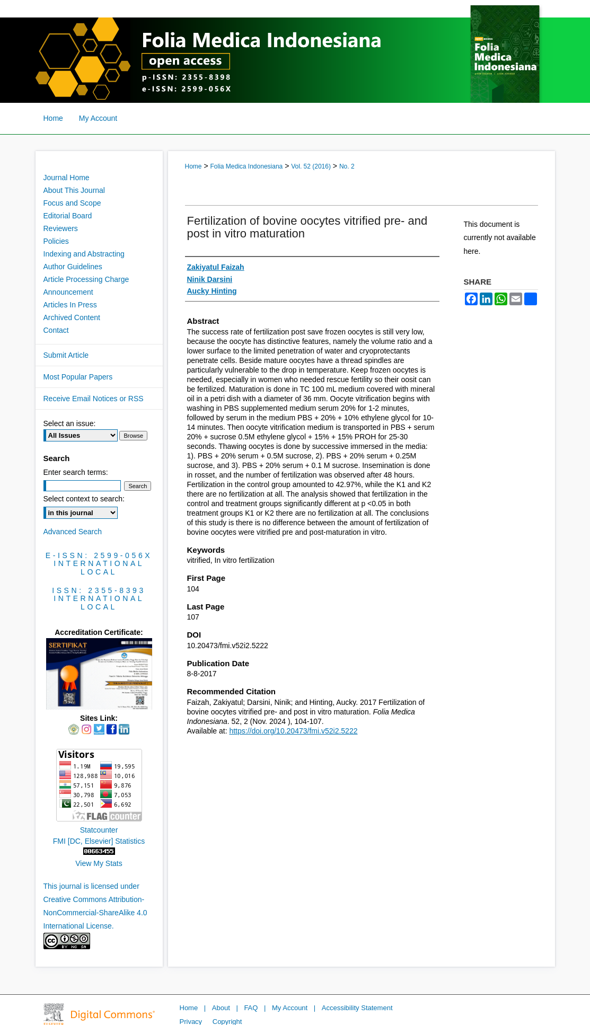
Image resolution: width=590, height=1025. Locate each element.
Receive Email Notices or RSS (93, 398)
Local (99, 572)
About (221, 1008)
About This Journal (74, 190)
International (99, 563)
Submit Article (66, 355)
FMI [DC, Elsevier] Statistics (99, 841)
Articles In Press (70, 305)
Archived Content (71, 317)
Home (193, 166)
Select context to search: (84, 498)
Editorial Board (67, 215)
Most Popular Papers (78, 377)
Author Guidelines (72, 266)
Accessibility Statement (357, 1008)
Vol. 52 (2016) (311, 166)
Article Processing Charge (86, 279)
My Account (289, 1008)
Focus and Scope (72, 203)
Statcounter (99, 830)
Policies (56, 241)
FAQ (251, 1008)
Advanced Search (72, 531)
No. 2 (347, 166)
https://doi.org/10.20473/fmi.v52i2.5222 (293, 731)
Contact (56, 330)
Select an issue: (69, 423)
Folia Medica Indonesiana (246, 166)
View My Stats (98, 863)
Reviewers (60, 228)
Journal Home (66, 177)
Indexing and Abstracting (84, 254)
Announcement (68, 292)
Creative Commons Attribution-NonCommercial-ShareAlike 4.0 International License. (95, 912)
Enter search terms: (75, 472)
